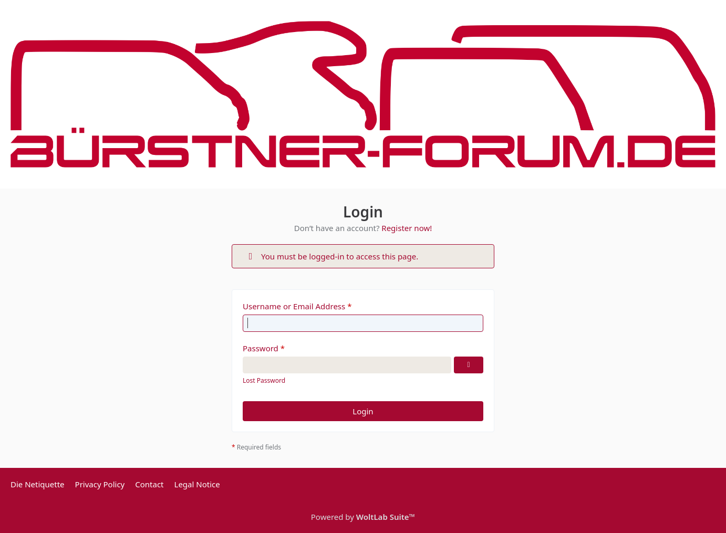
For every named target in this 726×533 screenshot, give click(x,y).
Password (260, 348)
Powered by (363, 516)
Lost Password (264, 380)
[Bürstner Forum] (363, 94)
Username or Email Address (294, 306)
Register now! (406, 228)
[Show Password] (468, 365)
